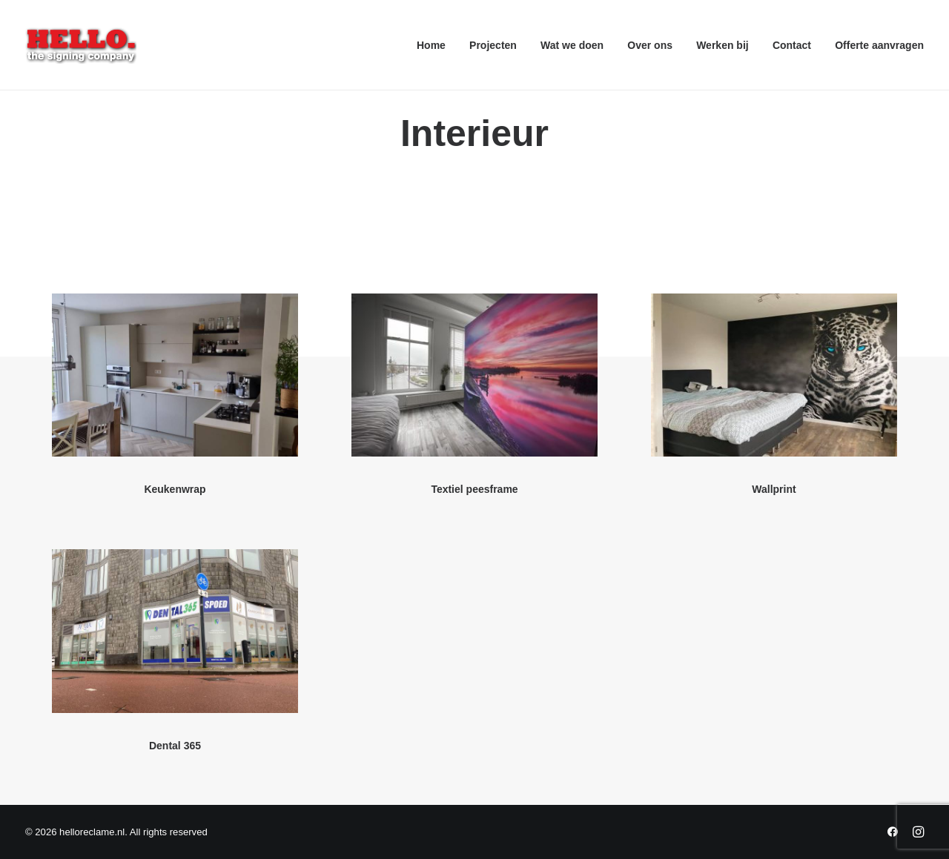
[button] (175, 375)
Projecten (493, 45)
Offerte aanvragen (879, 45)
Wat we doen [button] (572, 45)
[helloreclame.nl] (80, 45)
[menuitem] (436, 45)
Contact (792, 45)
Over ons (649, 45)
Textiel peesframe (474, 489)
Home (431, 45)
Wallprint (774, 489)
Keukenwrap (174, 489)
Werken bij (722, 45)
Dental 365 (175, 746)
